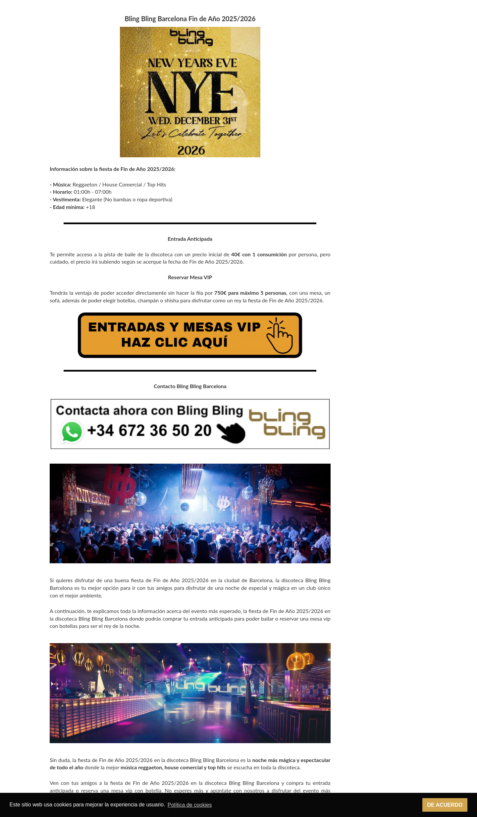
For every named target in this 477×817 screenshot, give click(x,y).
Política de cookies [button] (190, 805)
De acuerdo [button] (444, 805)
